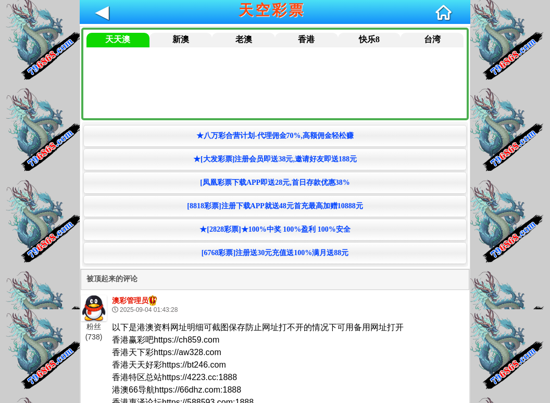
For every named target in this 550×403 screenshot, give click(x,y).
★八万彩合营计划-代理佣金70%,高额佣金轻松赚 (275, 136)
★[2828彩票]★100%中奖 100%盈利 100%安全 (274, 229)
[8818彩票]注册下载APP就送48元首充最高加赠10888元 (275, 206)
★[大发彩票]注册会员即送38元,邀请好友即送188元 (275, 159)
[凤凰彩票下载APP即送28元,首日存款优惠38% (274, 182)
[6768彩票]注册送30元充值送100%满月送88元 (275, 253)
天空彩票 (272, 10)
